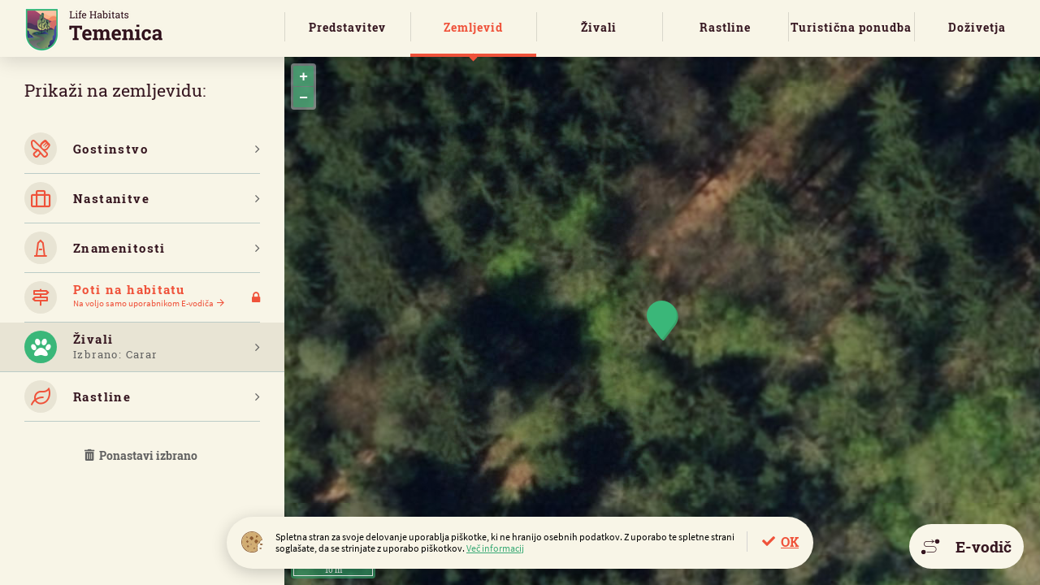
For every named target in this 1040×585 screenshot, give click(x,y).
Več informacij (495, 548)
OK (790, 541)
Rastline (725, 27)
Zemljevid (473, 27)
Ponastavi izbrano (142, 455)
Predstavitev (347, 27)
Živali (599, 27)
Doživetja (977, 27)
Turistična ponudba (851, 27)
